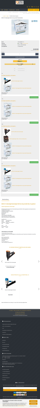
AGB (3, 328)
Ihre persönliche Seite (5, 344)
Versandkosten (28, 396)
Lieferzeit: (3, 43)
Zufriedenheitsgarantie (6, 377)
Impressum (4, 332)
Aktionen (6, 9)
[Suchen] (29, 7)
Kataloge (36, 9)
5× (17, 106)
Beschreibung (5, 199)
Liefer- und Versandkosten (6, 326)
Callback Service (4, 375)
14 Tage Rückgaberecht (6, 371)
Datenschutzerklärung (21, 405)
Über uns (3, 342)
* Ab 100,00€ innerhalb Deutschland (20, 315)
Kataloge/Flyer (4, 348)
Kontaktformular (5, 361)
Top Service (4, 379)
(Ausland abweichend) (25, 43)
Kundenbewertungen (5, 346)
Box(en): (3, 52)
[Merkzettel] (36, 7)
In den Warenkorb (34, 97)
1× (13, 131)
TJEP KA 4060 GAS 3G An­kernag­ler (10, 262)
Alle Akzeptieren (33, 401)
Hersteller (31, 9)
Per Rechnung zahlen (5, 369)
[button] (32, 7)
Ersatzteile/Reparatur (5, 350)
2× (17, 178)
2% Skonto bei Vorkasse (6, 373)
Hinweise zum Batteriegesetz (6, 334)
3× (17, 88)
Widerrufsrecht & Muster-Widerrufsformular (9, 324)
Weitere (17, 9)
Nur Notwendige (33, 403)
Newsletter (4, 340)
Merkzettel (4, 359)
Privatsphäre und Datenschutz (7, 330)
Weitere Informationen (33, 405)
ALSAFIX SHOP (12, 9)
